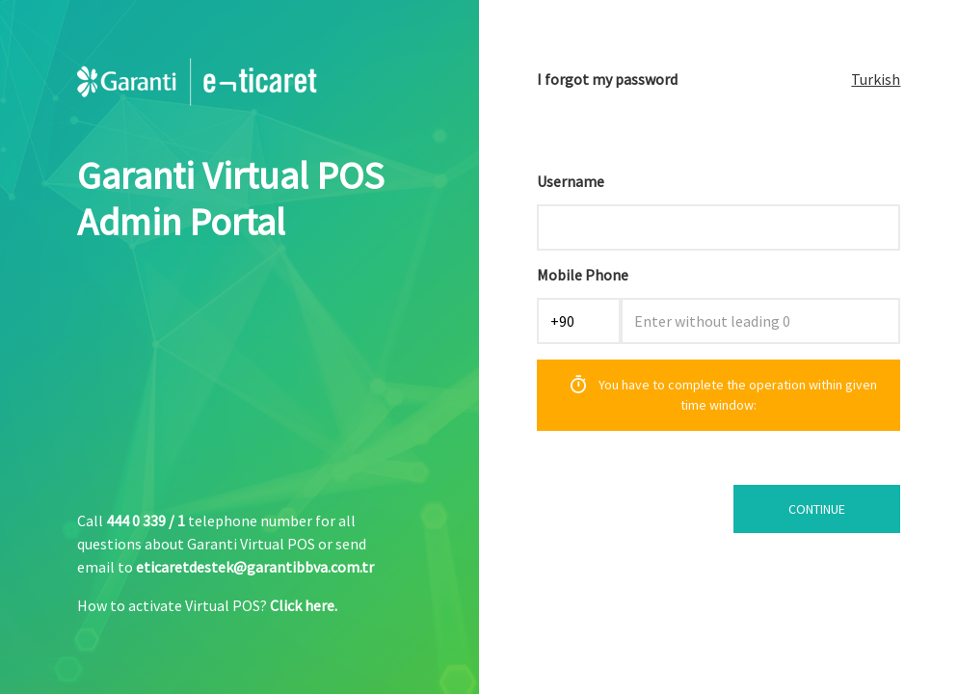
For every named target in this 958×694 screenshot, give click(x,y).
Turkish (875, 79)
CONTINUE (816, 509)
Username (570, 181)
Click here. (303, 605)
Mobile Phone (582, 274)
